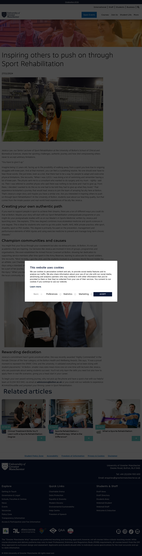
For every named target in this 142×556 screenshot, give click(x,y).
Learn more (35, 287)
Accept (103, 294)
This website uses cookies (47, 267)
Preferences (52, 294)
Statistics (67, 294)
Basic (36, 294)
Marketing (84, 294)
